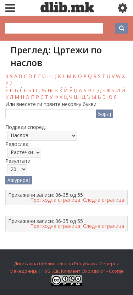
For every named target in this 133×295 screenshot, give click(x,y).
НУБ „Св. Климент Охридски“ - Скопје (82, 271)
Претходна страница (55, 199)
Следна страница (103, 199)
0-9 (9, 76)
